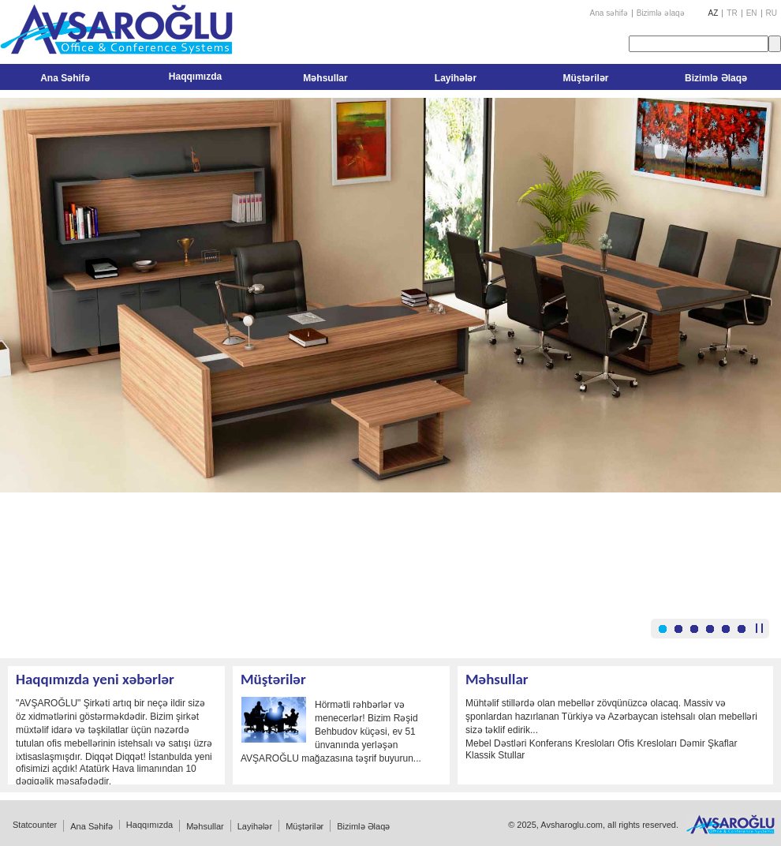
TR (732, 13)
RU (771, 13)
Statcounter (35, 824)
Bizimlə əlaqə (661, 13)
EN (751, 13)
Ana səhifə (609, 13)
